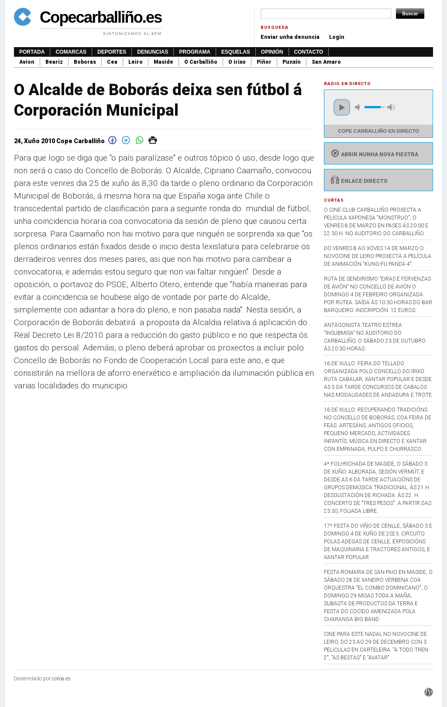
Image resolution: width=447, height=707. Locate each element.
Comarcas (70, 52)
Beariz (54, 62)
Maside (163, 62)
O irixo (237, 62)
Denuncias (152, 52)
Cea (112, 62)
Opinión (272, 52)
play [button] (342, 107)
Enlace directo (358, 181)
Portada (32, 52)
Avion (26, 62)
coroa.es (61, 679)
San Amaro (326, 62)
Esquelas (235, 52)
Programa (194, 52)
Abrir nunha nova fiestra (373, 154)
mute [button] (359, 107)
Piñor (264, 62)
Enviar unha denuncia (290, 37)
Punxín (291, 62)
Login (336, 37)
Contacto (308, 52)
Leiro (135, 62)
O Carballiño (200, 62)
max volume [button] (391, 107)
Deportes (111, 52)
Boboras (85, 62)
